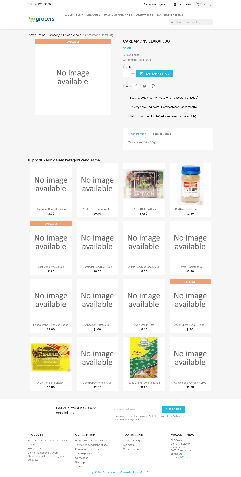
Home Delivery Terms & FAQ (91, 440)
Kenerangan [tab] (138, 134)
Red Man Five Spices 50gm (190, 209)
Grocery (93, 15)
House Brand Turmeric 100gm (143, 382)
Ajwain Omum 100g (143, 324)
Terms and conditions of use (91, 444)
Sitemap (80, 462)
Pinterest (153, 86)
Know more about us (87, 449)
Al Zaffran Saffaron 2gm (50, 382)
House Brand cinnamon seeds (50, 324)
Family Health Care (118, 15)
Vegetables (144, 15)
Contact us (81, 457)
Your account (134, 434)
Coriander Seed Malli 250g (51, 209)
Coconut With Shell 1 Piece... (190, 324)
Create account (132, 449)
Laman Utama (73, 15)
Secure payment (84, 453)
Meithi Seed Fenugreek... (97, 209)
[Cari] (191, 22)
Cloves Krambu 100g (190, 266)
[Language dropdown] (155, 5)
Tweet (144, 86)
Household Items (170, 15)
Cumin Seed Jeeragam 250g (190, 382)
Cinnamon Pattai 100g (97, 324)
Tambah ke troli (154, 73)
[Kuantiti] (127, 73)
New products (36, 448)
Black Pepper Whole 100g (97, 382)
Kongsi (136, 86)
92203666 (44, 4)
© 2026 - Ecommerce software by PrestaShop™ (120, 472)
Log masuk (129, 444)
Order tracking (131, 440)
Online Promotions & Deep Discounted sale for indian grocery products (47, 456)
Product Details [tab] (161, 134)
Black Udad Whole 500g (50, 266)
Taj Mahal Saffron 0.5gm (143, 209)
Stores (79, 466)
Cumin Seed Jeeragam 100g (144, 266)
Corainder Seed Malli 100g (97, 266)
